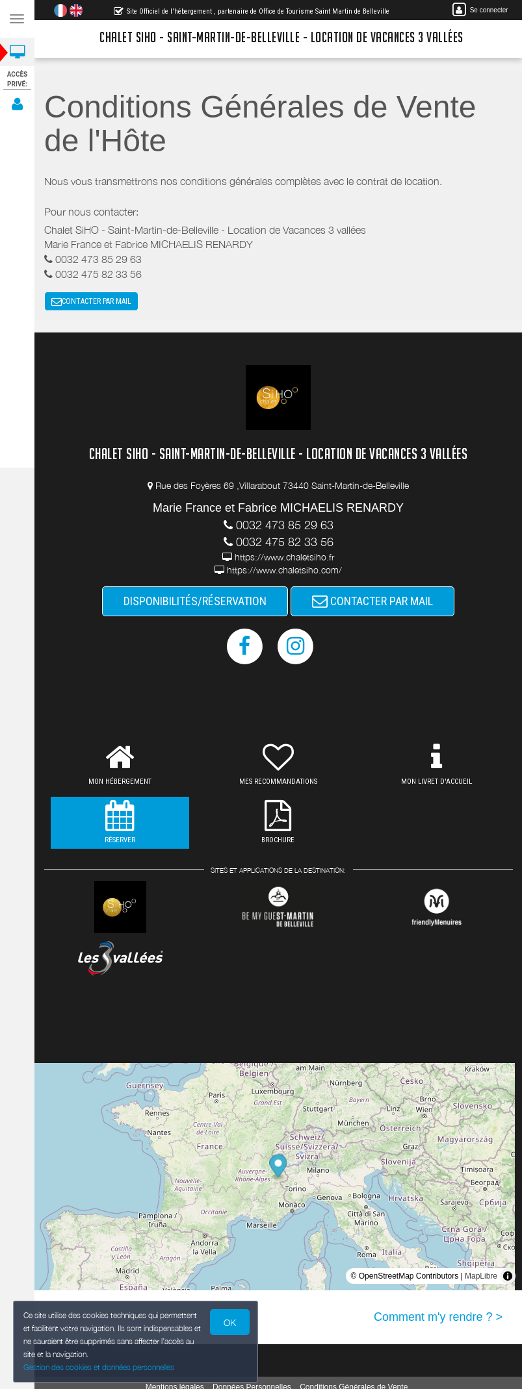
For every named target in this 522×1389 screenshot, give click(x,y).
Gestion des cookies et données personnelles (95, 1368)
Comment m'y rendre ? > (438, 1316)
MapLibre (481, 1276)
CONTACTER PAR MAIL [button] (91, 301)
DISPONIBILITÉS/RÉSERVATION (195, 601)
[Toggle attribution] (507, 1276)
